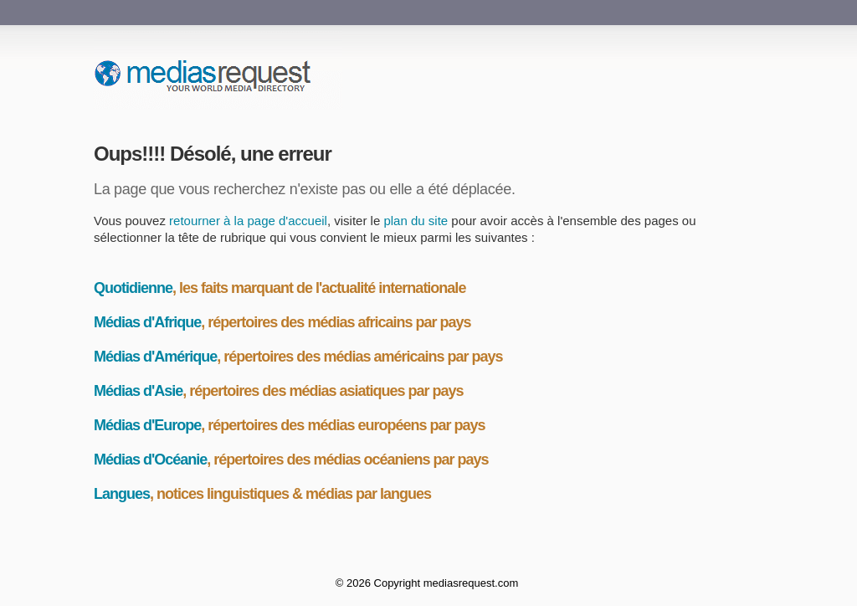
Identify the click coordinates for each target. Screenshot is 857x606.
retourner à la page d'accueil (248, 220)
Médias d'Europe (147, 425)
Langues (122, 493)
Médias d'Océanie (150, 459)
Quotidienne (133, 288)
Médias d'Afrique (147, 322)
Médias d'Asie (138, 391)
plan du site (415, 220)
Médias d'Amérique (155, 356)
